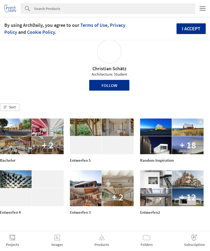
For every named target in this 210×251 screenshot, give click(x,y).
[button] (9, 107)
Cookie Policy (41, 32)
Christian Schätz (109, 68)
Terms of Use (93, 25)
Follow (109, 85)
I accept (191, 28)
